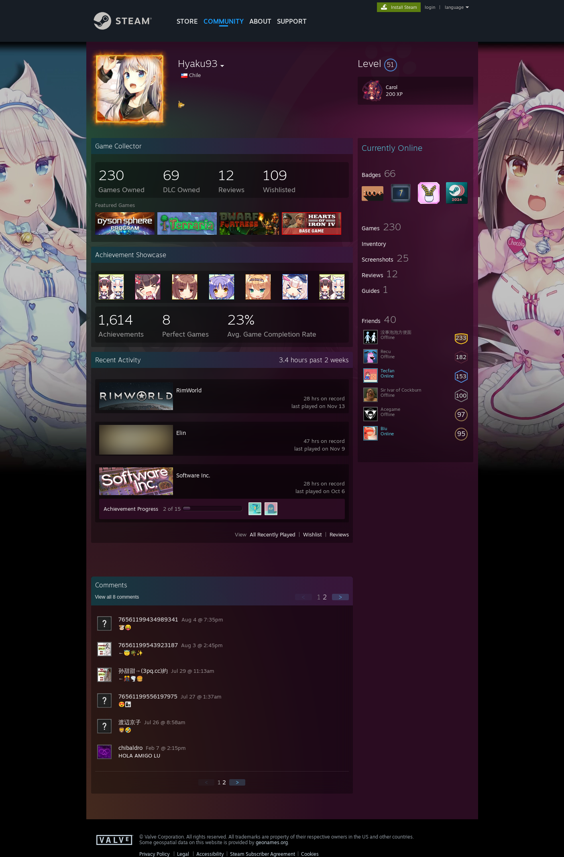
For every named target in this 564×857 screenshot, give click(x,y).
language (454, 7)
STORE (187, 21)
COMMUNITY (224, 21)
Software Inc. (193, 475)
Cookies (310, 854)
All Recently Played (272, 534)
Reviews (339, 534)
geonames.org (272, 842)
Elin (181, 432)
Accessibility (210, 854)
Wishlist (312, 534)
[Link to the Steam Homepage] (129, 27)
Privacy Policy (154, 854)
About (260, 21)
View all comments (117, 597)
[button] (415, 63)
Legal (183, 854)
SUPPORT (292, 21)
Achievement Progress (131, 509)
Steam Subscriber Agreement (262, 854)
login (430, 7)
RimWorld (189, 390)
